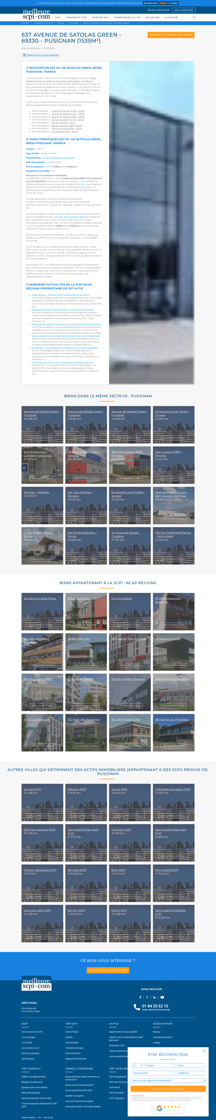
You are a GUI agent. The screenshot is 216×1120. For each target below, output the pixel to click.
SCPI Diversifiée (116, 1092)
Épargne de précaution (32, 1082)
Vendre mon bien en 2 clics (121, 1050)
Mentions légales (29, 1117)
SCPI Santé (114, 1087)
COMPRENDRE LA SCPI (127, 17)
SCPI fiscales (28, 1058)
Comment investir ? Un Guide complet (83, 1106)
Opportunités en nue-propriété (123, 1031)
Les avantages (28, 1037)
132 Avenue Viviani (168, 638)
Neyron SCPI (76, 910)
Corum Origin (71, 1031)
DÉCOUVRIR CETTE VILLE (42, 815)
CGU (39, 1117)
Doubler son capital (74, 1095)
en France (86, 81)
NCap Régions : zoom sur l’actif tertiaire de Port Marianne (61, 294)
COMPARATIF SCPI (76, 17)
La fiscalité (27, 1042)
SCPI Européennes (117, 1076)
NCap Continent (72, 1053)
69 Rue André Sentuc (38, 679)
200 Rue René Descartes (172, 679)
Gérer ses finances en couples (79, 1101)
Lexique (156, 1042)
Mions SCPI (119, 910)
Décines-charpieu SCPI (39, 829)
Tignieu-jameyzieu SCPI (40, 870)
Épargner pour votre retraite (34, 1087)
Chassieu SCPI (121, 829)
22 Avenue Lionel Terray (40, 598)
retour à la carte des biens (171, 34)
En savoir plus (150, 3)
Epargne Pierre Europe (75, 1058)
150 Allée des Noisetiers (84, 719)
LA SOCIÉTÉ (171, 17)
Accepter (173, 3)
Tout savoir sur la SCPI (32, 1031)
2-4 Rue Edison (121, 598)
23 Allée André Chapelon (128, 679)
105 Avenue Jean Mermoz (128, 638)
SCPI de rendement (30, 1053)
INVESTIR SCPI (100, 17)
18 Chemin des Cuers (125, 719)
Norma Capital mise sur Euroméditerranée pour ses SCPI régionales (66, 335)
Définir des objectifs (31, 1092)
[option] (151, 222)
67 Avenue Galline (80, 679)
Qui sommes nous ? (31, 1047)
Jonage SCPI (32, 789)
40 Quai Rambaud (36, 719)
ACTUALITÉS (152, 17)
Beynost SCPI (77, 870)
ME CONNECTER (184, 10)
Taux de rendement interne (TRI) (36, 1098)
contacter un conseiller (108, 970)
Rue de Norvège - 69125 (64, 122)
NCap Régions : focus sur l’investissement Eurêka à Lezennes (62, 362)
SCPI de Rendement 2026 (71, 216)
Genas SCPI (119, 789)
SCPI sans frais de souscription (123, 1082)
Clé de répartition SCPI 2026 (78, 1090)
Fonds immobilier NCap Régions (59, 157)
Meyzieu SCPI (77, 789)
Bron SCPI (118, 870)
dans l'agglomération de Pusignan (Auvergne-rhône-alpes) (61, 80)
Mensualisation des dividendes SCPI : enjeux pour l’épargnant (63, 309)
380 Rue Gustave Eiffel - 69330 (67, 125)
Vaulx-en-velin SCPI (37, 910)
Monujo (156, 1031)
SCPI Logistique (116, 1098)
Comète (69, 1037)
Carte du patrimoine (118, 1056)
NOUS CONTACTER (158, 10)
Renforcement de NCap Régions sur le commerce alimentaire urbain (66, 324)
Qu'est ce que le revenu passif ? (79, 1085)
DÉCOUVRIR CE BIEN (42, 438)
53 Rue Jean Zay (79, 638)
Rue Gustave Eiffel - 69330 (65, 131)
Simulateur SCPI (117, 1045)
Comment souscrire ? (163, 1037)
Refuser (163, 3)
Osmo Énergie (71, 1042)
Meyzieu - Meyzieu (36, 492)
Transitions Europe (74, 1047)
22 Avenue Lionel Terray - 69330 (68, 119)
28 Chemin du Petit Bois (172, 719)
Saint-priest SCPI (166, 870)
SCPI (58, 17)
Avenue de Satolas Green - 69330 (68, 111)
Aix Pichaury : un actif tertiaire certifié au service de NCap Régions (65, 347)
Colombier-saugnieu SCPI (173, 789)
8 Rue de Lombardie (82, 598)
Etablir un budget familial (34, 1076)
